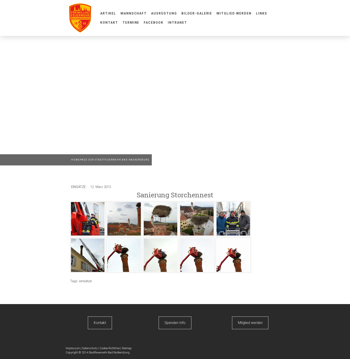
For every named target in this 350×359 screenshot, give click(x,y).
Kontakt (109, 22)
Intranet (177, 22)
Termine (131, 22)
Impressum (73, 348)
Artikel (108, 13)
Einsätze (79, 187)
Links (261, 13)
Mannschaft (134, 13)
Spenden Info (175, 323)
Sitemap (127, 348)
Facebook (153, 22)
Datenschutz (90, 348)
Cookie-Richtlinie (110, 348)
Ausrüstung (164, 13)
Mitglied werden (234, 13)
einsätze (85, 281)
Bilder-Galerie (196, 13)
